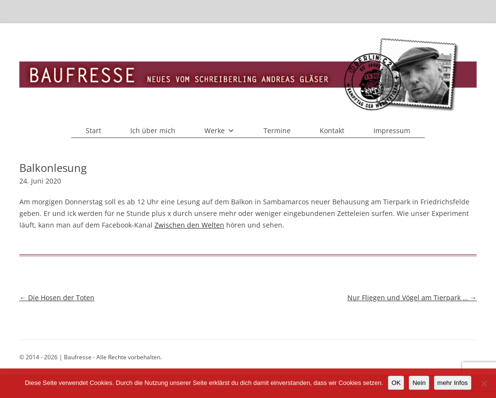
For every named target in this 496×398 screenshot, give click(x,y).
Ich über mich (152, 130)
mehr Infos (452, 382)
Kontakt (332, 130)
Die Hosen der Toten (56, 297)
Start (93, 130)
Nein (418, 382)
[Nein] (484, 383)
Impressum (391, 130)
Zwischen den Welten (189, 225)
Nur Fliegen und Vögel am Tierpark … (412, 297)
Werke (219, 130)
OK (396, 382)
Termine (277, 130)
